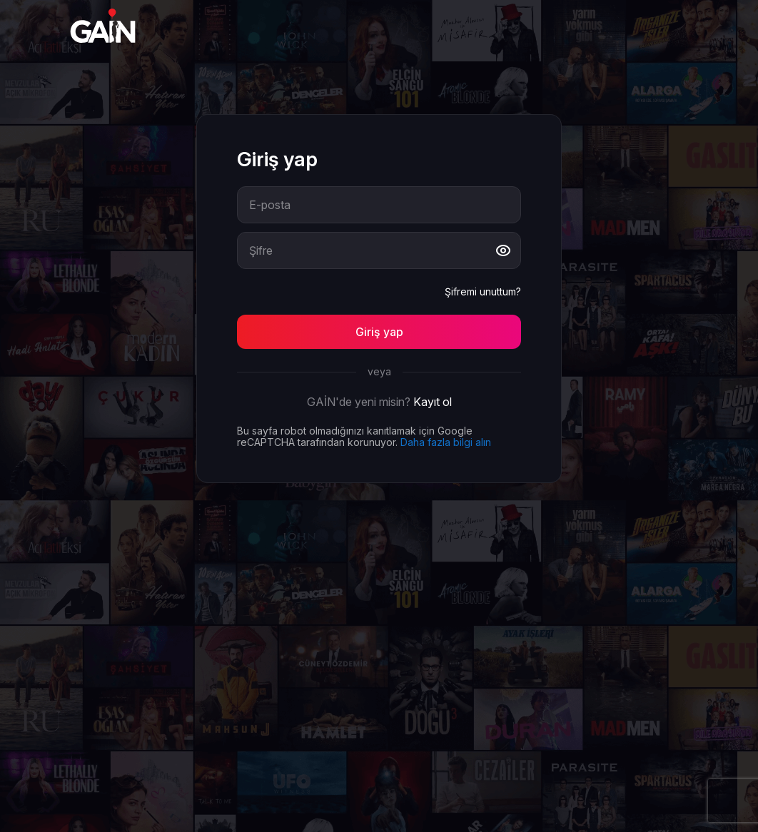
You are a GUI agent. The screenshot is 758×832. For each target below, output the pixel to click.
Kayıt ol (432, 402)
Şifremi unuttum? (483, 292)
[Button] (379, 332)
